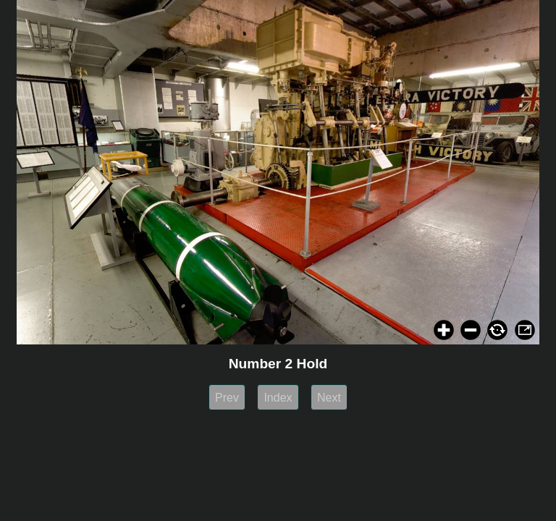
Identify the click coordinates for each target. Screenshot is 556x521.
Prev (227, 397)
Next (329, 397)
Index (278, 397)
